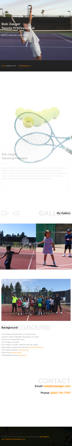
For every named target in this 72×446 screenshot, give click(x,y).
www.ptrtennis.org (23, 350)
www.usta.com (22, 355)
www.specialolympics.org (36, 347)
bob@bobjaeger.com (25, 66)
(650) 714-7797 (60, 393)
